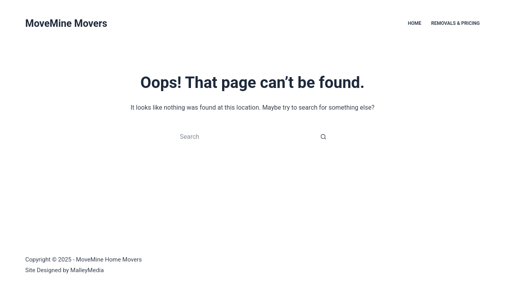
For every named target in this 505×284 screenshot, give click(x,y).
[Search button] (323, 136)
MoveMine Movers (66, 23)
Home (414, 23)
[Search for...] (245, 136)
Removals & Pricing (455, 23)
